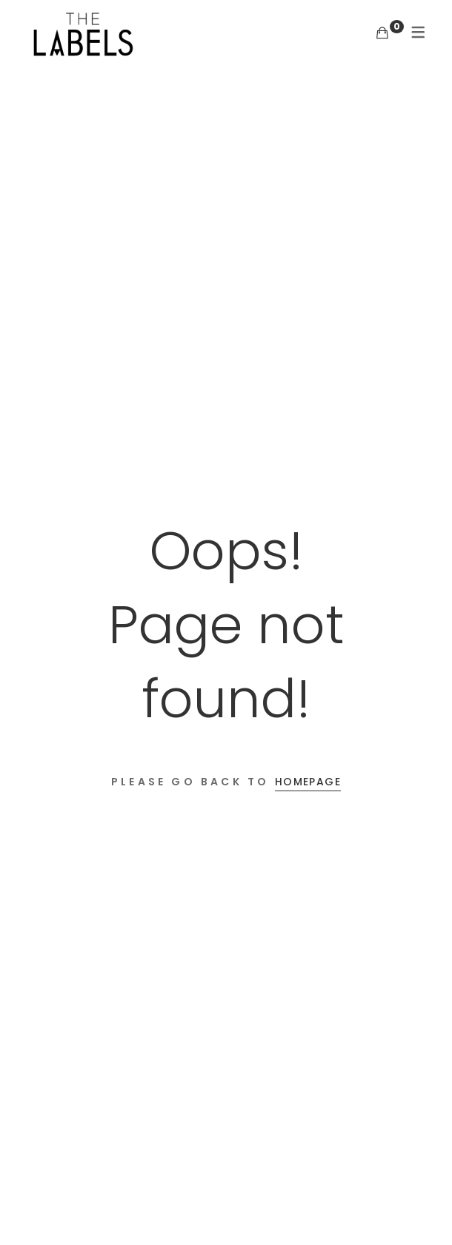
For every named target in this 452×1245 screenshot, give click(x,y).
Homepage (308, 781)
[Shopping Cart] (382, 33)
